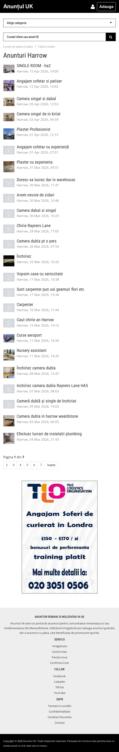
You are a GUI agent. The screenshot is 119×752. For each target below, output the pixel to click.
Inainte (51, 465)
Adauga (106, 7)
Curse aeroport (29, 335)
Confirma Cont (59, 663)
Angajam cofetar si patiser (39, 81)
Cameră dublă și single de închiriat (46, 401)
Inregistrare (59, 646)
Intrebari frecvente (59, 717)
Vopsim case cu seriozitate (40, 273)
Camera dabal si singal (36, 210)
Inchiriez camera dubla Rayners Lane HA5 (52, 385)
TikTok (59, 687)
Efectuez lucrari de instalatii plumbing (49, 433)
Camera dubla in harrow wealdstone (47, 416)
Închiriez (24, 256)
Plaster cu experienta (35, 162)
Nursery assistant (31, 350)
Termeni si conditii (59, 706)
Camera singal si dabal (36, 98)
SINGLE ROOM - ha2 (34, 65)
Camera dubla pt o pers (37, 241)
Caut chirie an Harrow (35, 319)
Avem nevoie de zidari (35, 195)
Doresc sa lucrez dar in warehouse (46, 179)
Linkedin (59, 682)
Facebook (59, 676)
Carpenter (25, 304)
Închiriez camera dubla (36, 368)
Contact (60, 723)
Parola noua (59, 657)
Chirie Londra (46, 46)
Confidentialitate (59, 711)
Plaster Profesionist (33, 129)
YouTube (59, 693)
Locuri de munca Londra (18, 46)
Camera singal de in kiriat (39, 114)
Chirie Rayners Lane (34, 225)
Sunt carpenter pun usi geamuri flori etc (50, 289)
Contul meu (59, 652)
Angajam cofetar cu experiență (43, 147)
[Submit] (111, 37)
